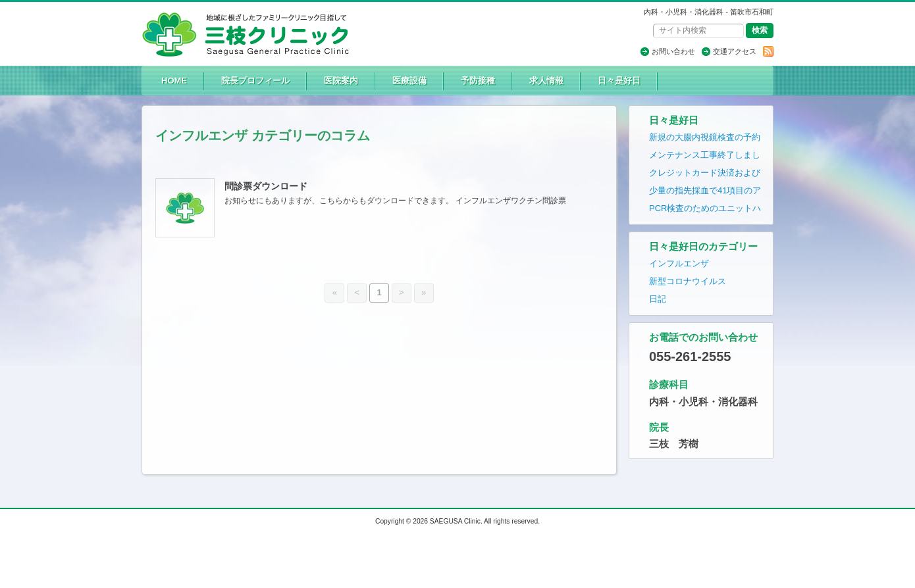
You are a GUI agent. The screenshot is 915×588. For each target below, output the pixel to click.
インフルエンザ (679, 263)
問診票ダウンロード (265, 186)
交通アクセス (734, 51)
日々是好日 (619, 81)
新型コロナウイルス (687, 281)
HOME (174, 81)
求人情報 (546, 81)
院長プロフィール (255, 81)
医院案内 (341, 81)
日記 (657, 299)
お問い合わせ (673, 51)
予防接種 (478, 81)
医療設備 (409, 81)
